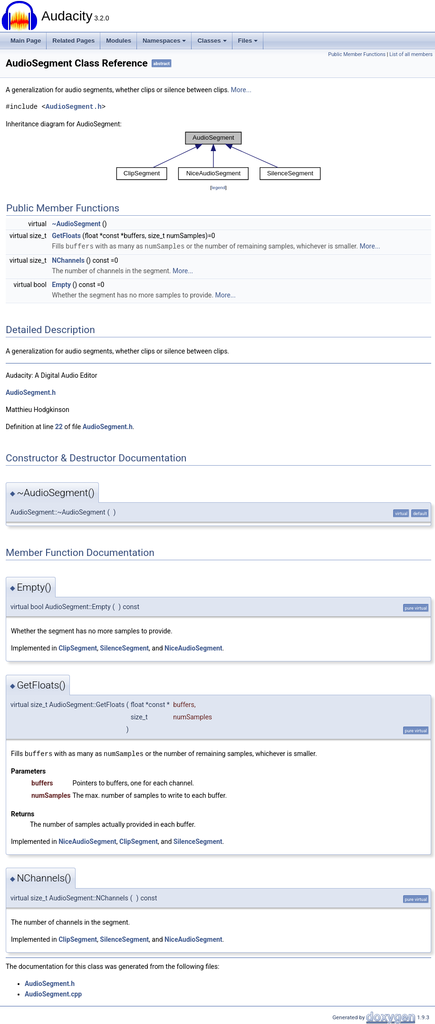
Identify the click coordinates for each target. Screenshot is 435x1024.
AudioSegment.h (74, 106)
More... (241, 90)
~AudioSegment (76, 224)
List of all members (411, 54)
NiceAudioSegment (193, 647)
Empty (61, 284)
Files (248, 40)
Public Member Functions (357, 54)
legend (218, 187)
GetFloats (66, 235)
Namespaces (164, 40)
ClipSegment (77, 647)
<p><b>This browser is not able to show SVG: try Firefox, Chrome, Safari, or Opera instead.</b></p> (218, 155)
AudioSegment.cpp (53, 993)
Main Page (25, 40)
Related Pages (73, 40)
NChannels (68, 260)
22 (59, 426)
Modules (118, 40)
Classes (211, 40)
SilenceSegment (124, 647)
